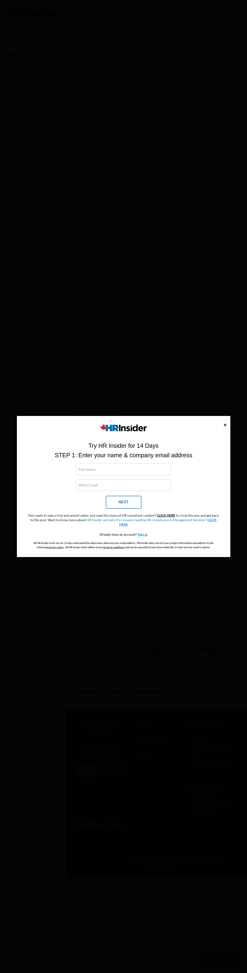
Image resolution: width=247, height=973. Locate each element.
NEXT (123, 502)
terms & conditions (114, 547)
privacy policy (56, 547)
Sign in (143, 534)
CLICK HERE (166, 515)
